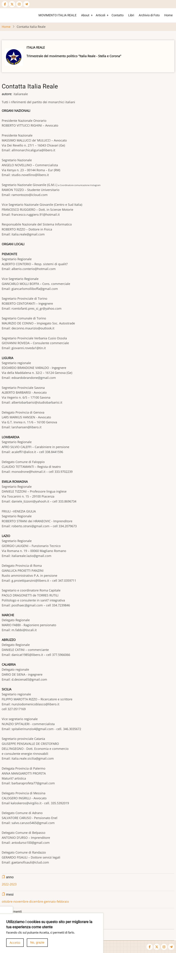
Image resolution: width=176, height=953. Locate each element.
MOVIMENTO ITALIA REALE (57, 15)
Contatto (118, 15)
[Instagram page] (19, 4)
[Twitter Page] (12, 4)
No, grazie (37, 944)
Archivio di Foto (149, 15)
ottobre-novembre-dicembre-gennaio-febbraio (35, 901)
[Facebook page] (5, 4)
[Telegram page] (26, 4)
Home (168, 15)
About (85, 15)
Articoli (100, 15)
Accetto (15, 944)
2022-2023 (9, 884)
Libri (131, 15)
